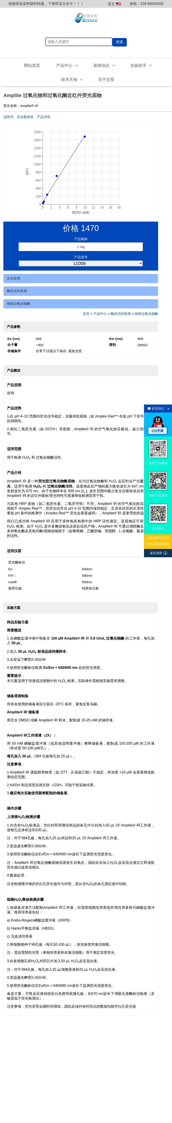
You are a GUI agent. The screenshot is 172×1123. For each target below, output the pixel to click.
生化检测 (13, 278)
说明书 (8, 117)
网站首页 (32, 65)
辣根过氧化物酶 (18, 303)
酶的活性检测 (17, 291)
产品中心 (100, 314)
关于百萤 (106, 79)
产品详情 (43, 117)
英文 (114, 4)
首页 (86, 314)
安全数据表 (25, 117)
